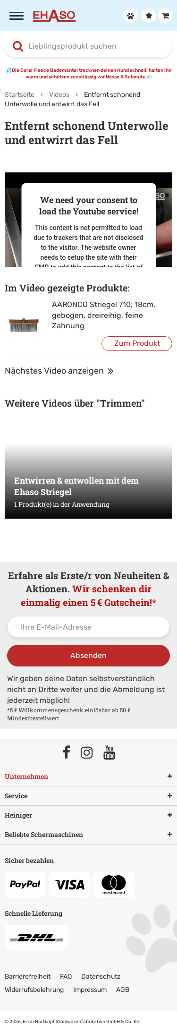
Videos (59, 95)
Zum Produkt (137, 343)
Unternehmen (88, 776)
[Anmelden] (129, 16)
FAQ (66, 977)
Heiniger (88, 815)
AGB (122, 990)
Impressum (90, 990)
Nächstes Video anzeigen (59, 371)
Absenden (88, 655)
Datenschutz (100, 977)
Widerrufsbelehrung (34, 990)
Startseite (19, 95)
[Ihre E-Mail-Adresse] (88, 627)
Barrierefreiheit (28, 977)
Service (88, 796)
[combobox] (88, 46)
